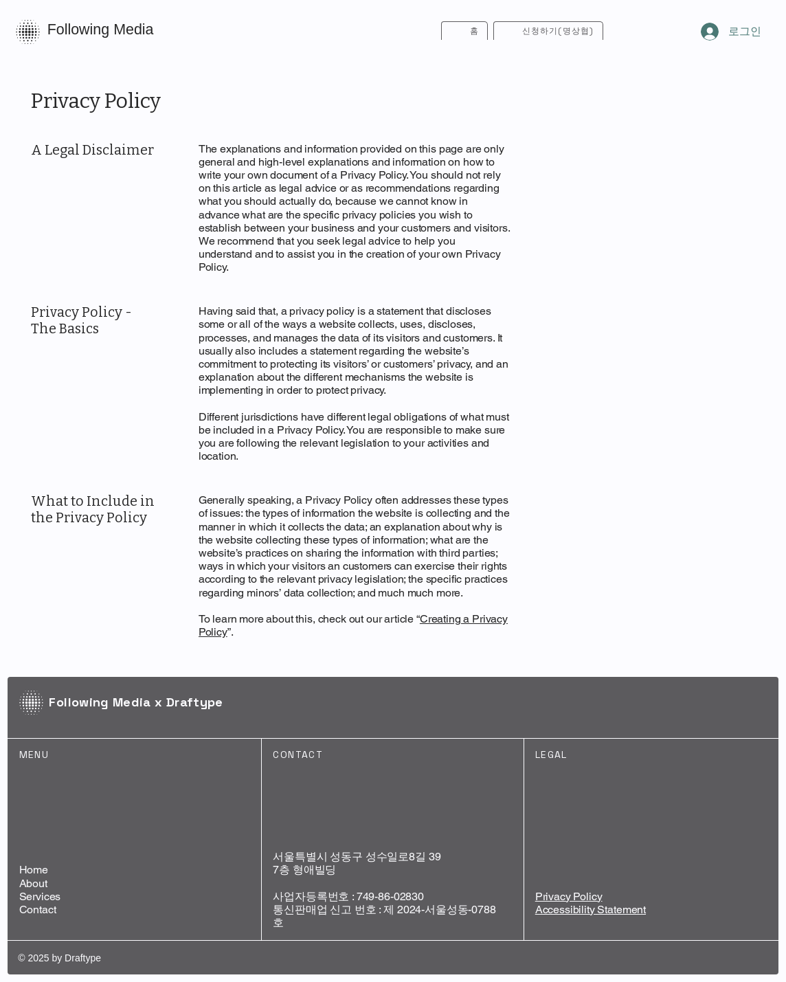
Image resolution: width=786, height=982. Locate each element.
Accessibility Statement (590, 909)
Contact (37, 909)
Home (33, 869)
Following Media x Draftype (136, 702)
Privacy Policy (569, 896)
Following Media (100, 29)
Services (40, 896)
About (33, 883)
